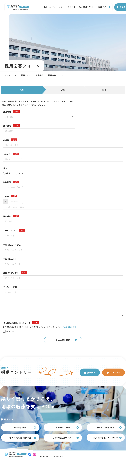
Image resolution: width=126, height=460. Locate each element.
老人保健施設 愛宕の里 (20, 437)
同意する (10, 331)
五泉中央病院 (20, 427)
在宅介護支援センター (63, 437)
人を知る (71, 7)
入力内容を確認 (63, 340)
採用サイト (26, 75)
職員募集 (39, 75)
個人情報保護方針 (69, 327)
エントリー (115, 372)
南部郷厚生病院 (63, 427)
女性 (21, 173)
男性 (8, 173)
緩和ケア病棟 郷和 (105, 427)
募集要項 (91, 372)
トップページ (10, 75)
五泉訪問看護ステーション (105, 437)
